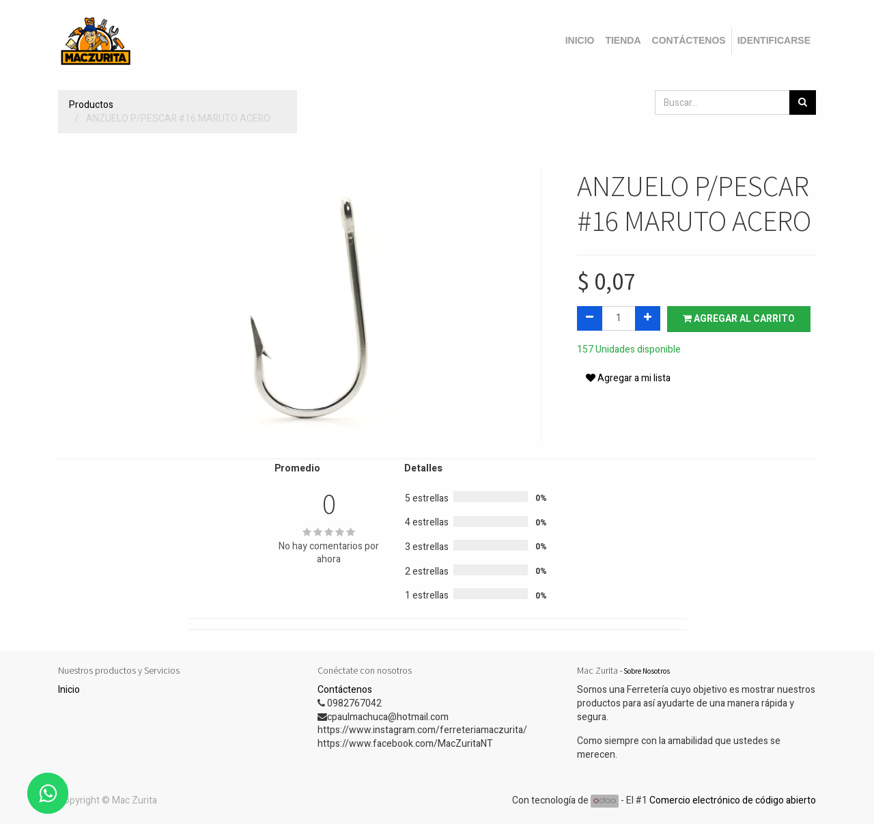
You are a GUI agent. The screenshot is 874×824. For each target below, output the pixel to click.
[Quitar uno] (589, 318)
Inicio (69, 690)
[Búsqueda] (802, 102)
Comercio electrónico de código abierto (732, 800)
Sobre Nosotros (646, 671)
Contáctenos (345, 690)
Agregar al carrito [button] (739, 319)
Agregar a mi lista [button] (628, 378)
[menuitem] (580, 41)
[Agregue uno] (647, 318)
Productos (91, 105)
